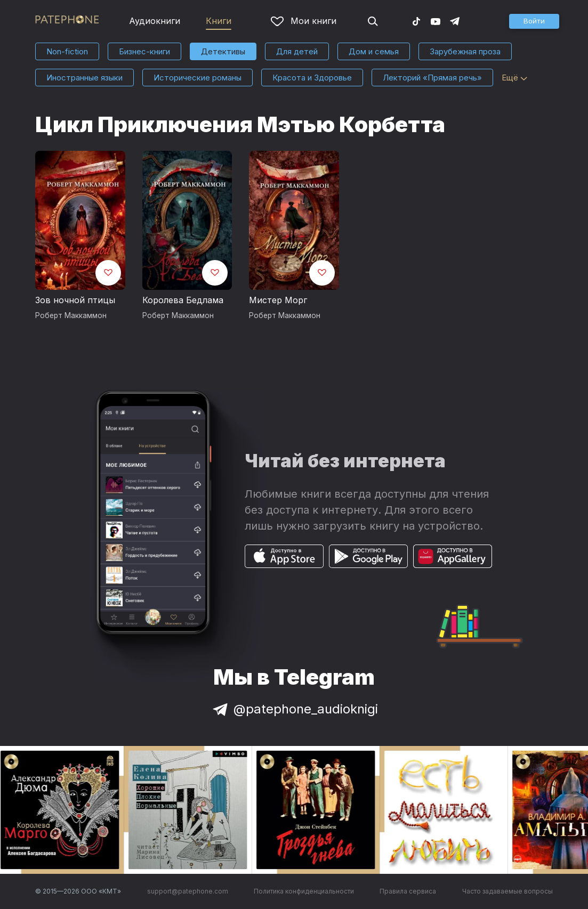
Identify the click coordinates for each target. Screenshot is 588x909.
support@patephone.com (187, 891)
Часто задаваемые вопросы (507, 891)
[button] (534, 21)
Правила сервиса (408, 891)
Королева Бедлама (182, 300)
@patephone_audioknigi (294, 709)
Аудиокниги (154, 20)
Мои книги (303, 20)
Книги (218, 20)
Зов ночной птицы (75, 300)
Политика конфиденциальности (304, 891)
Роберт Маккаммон (71, 315)
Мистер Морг (278, 300)
